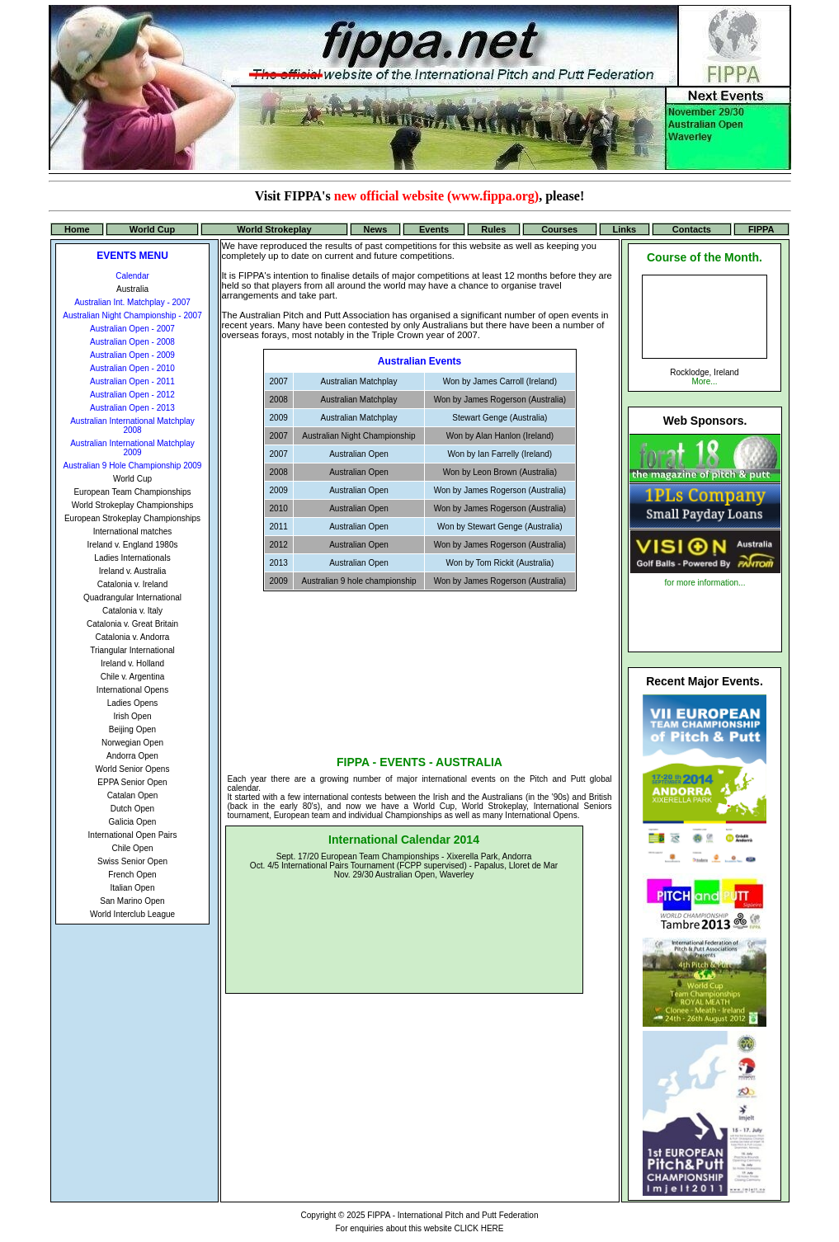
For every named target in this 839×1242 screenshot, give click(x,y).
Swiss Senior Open (132, 861)
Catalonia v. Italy (132, 610)
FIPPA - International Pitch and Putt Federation (452, 1215)
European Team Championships (132, 491)
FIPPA (761, 229)
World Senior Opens (133, 769)
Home (77, 229)
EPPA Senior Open (132, 782)
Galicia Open (133, 821)
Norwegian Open (132, 742)
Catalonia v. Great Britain (132, 623)
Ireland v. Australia (133, 571)
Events (434, 229)
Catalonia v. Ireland (132, 584)
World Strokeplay (274, 229)
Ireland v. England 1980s (132, 544)
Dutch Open (132, 808)
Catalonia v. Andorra (133, 637)
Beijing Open (132, 729)
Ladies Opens (132, 703)
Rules (493, 229)
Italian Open (133, 887)
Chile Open (132, 848)
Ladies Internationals (132, 557)
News (376, 229)
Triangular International (132, 650)
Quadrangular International (132, 597)
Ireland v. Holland (132, 663)
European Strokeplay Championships (132, 518)
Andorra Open (132, 755)
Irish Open (132, 716)
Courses (559, 229)
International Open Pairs (132, 835)
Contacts (691, 229)
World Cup (152, 229)
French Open (132, 874)
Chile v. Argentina (133, 676)
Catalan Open (132, 795)
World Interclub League (132, 914)
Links (624, 229)
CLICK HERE (478, 1228)
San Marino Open (132, 901)
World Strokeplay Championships (133, 505)
